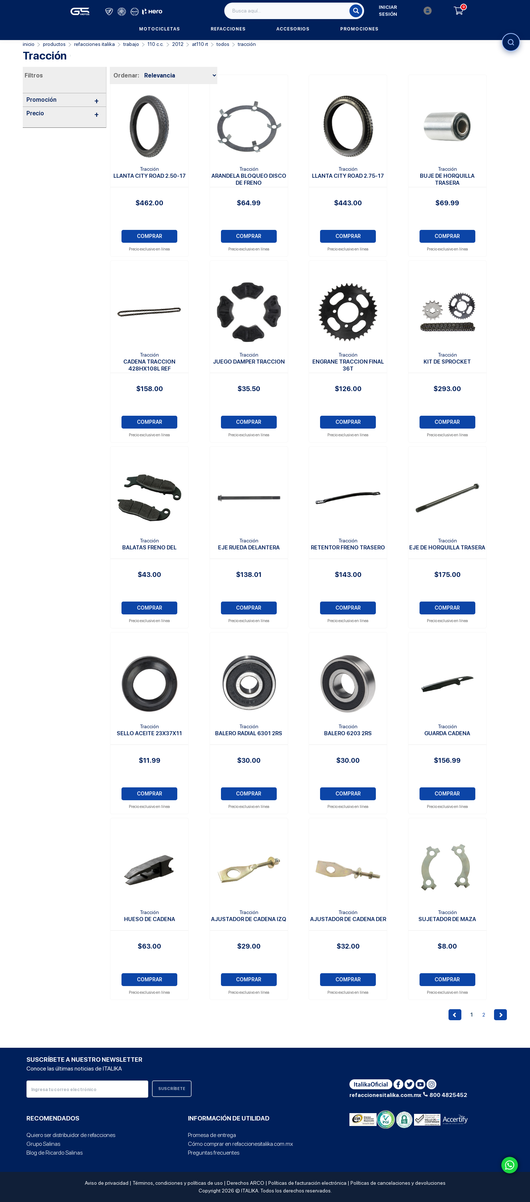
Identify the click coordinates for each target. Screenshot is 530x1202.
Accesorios (292, 29)
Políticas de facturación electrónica (307, 1183)
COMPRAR (149, 236)
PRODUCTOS (54, 44)
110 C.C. (156, 44)
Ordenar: (126, 75)
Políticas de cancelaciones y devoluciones (398, 1183)
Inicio (29, 44)
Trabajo (131, 44)
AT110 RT (200, 44)
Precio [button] (62, 113)
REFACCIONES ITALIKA (94, 44)
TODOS (223, 44)
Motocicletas (159, 29)
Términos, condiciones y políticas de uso (177, 1183)
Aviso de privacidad (106, 1183)
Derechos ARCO (245, 1183)
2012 (178, 44)
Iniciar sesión (405, 10)
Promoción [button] (62, 100)
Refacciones (228, 29)
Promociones (359, 29)
